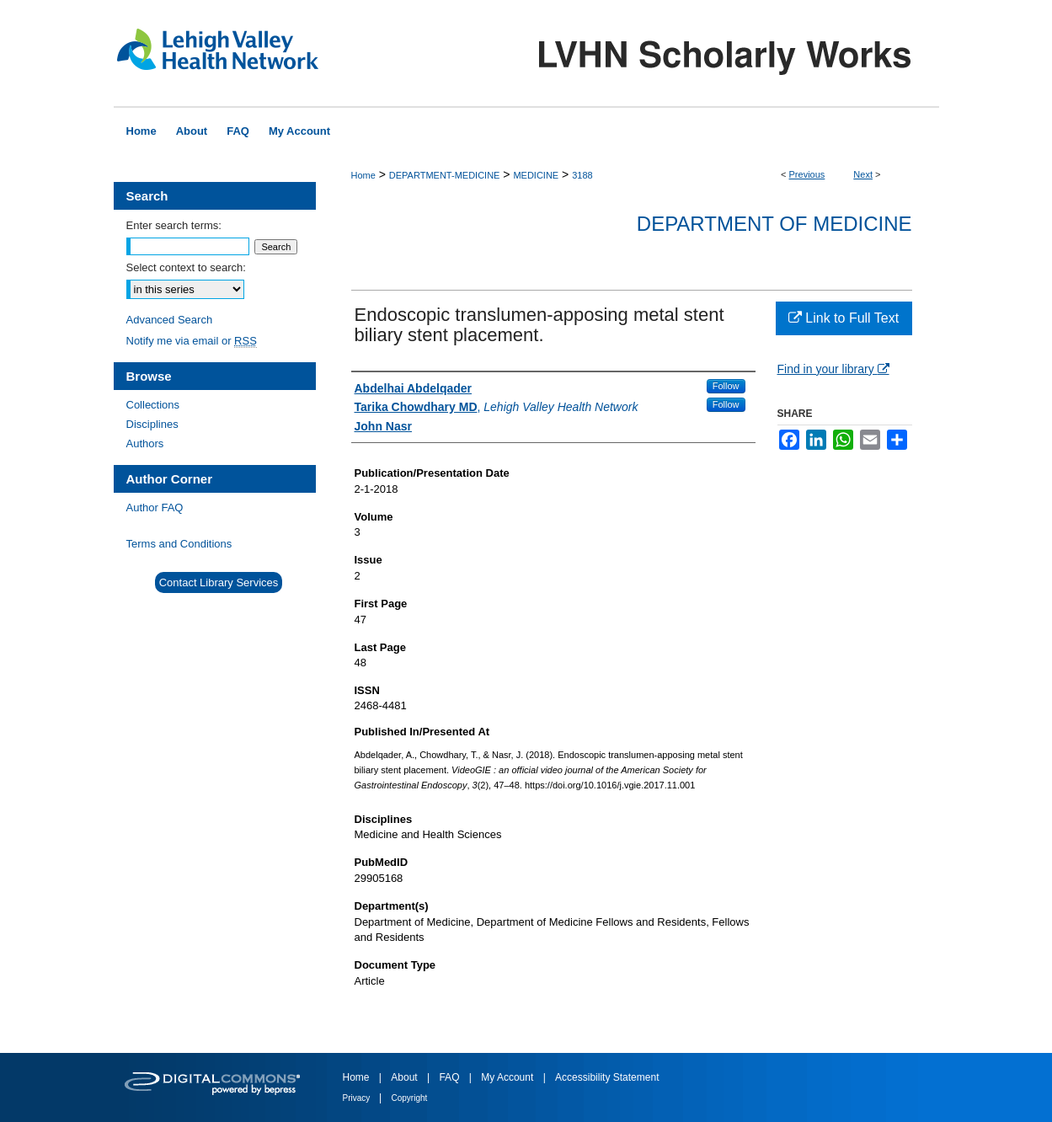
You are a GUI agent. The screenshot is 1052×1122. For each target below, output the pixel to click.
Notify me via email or (191, 340)
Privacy (358, 1098)
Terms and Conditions (179, 543)
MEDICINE (535, 175)
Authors (145, 443)
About (405, 1077)
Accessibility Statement (607, 1077)
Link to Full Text (843, 318)
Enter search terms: (174, 225)
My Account (508, 1077)
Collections (153, 404)
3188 (582, 175)
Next (863, 174)
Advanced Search (169, 319)
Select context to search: (186, 267)
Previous (807, 174)
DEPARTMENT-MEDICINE (444, 175)
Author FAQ (155, 507)
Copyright (410, 1098)
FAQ (450, 1077)
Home (363, 175)
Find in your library (833, 369)
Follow (726, 386)
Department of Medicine (774, 223)
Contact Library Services (219, 582)
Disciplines (152, 424)
